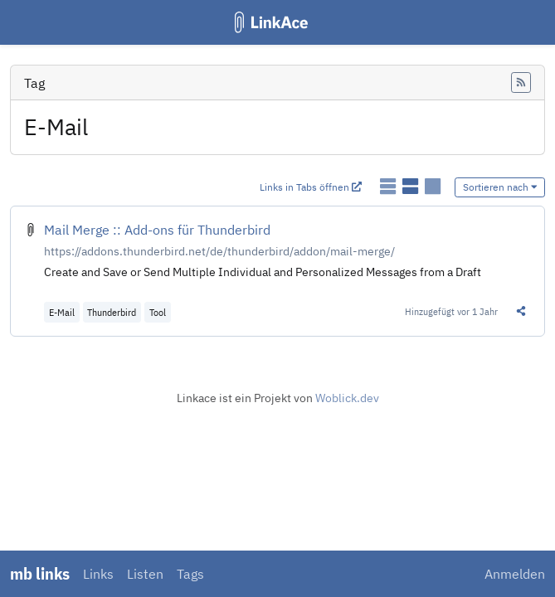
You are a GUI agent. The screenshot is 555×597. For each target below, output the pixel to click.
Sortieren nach (500, 187)
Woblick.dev (347, 398)
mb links (40, 573)
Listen (145, 573)
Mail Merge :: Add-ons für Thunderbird (157, 229)
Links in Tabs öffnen (311, 187)
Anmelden (514, 573)
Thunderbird (111, 312)
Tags (190, 573)
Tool (157, 312)
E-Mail (62, 312)
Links (98, 573)
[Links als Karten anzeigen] (433, 186)
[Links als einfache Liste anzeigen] (389, 186)
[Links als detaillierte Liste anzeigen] (411, 186)
